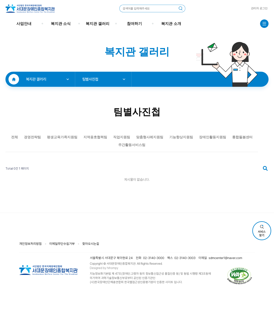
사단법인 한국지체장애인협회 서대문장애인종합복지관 (30, 8)
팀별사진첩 (103, 79)
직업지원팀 (155, 154)
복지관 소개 (171, 24)
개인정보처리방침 (30, 246)
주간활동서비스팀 (168, 163)
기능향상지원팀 (228, 154)
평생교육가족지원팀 (82, 154)
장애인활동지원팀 (95, 163)
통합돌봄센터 (132, 163)
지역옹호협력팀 (123, 154)
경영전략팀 (46, 154)
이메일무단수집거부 (62, 246)
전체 (25, 154)
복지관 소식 (61, 24)
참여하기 (134, 24)
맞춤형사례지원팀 (189, 154)
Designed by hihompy (104, 271)
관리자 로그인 (259, 8)
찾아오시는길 (90, 246)
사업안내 (23, 24)
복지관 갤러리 (97, 24)
